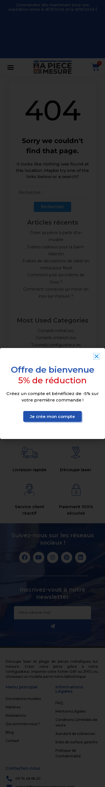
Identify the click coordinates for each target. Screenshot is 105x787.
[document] (52, 393)
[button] (96, 356)
